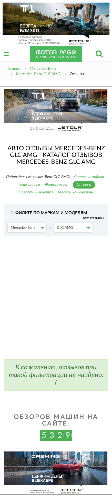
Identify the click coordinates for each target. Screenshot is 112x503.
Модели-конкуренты (76, 192)
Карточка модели (88, 177)
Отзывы (84, 184)
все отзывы (93, 218)
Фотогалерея (56, 184)
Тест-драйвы (29, 184)
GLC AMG (73, 228)
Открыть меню (6, 60)
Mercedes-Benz (27, 228)
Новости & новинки (36, 192)
